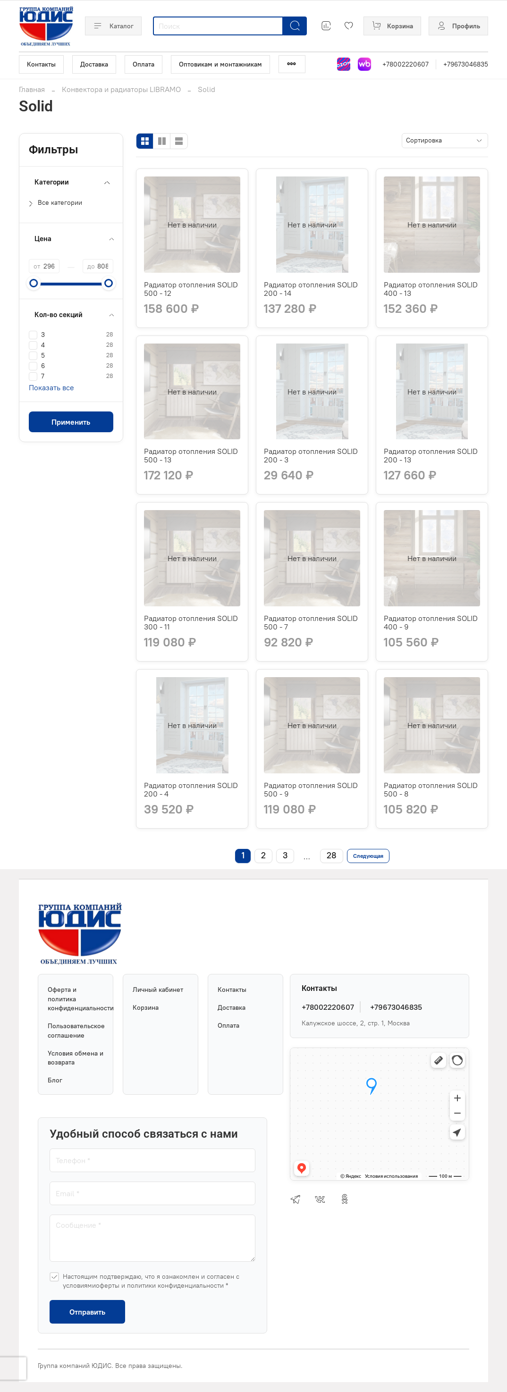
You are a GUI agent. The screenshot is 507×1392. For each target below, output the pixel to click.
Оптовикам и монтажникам (220, 64)
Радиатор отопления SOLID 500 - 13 (191, 455)
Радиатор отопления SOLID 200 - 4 (191, 789)
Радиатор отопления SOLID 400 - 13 (431, 289)
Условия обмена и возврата (75, 1058)
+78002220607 (405, 64)
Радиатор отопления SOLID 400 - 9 (431, 622)
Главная (32, 89)
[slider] (33, 283)
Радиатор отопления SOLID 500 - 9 (311, 789)
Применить (70, 422)
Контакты (41, 64)
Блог (55, 1080)
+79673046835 (465, 64)
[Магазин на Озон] (343, 64)
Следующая (368, 855)
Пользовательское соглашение (75, 1031)
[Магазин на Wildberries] (364, 64)
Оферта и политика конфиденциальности (75, 998)
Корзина (146, 1007)
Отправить (87, 1312)
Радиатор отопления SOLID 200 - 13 (431, 455)
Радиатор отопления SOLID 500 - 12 (191, 289)
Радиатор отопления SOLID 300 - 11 (191, 622)
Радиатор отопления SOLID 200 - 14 (311, 289)
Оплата (143, 64)
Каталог (113, 26)
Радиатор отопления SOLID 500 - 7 (311, 622)
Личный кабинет (158, 989)
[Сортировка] (445, 140)
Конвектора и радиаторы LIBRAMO (121, 89)
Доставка (94, 64)
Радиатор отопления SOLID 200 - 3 (311, 455)
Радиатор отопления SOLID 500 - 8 (431, 789)
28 (332, 855)
